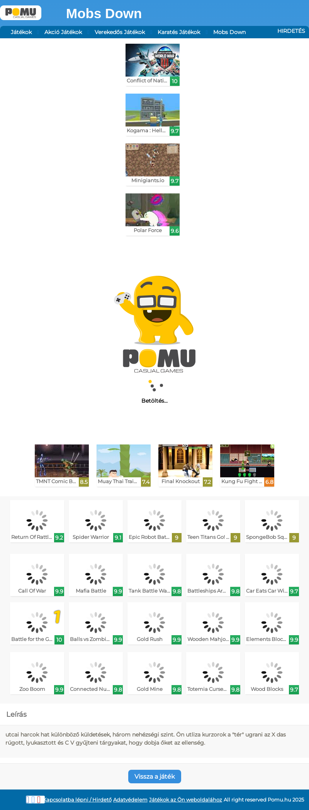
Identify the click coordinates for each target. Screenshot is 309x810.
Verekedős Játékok (120, 32)
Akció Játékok (63, 32)
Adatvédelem (130, 800)
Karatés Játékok (179, 32)
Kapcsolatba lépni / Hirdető (77, 800)
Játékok (21, 32)
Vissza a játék (154, 776)
